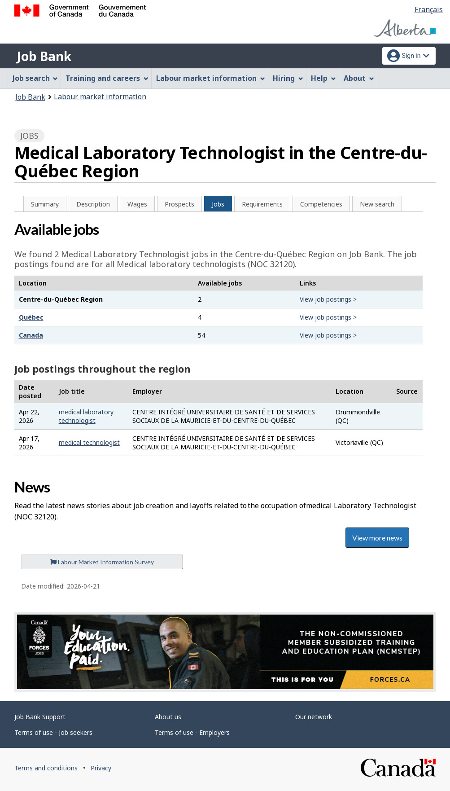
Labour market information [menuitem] (210, 78)
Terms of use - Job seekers (53, 732)
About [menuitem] (359, 78)
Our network (313, 716)
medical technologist (89, 442)
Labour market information (100, 96)
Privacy (101, 768)
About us (168, 716)
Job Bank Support (40, 716)
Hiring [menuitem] (288, 78)
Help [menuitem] (323, 78)
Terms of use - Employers (192, 732)
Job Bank (44, 56)
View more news (377, 537)
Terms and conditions (46, 768)
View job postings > (328, 299)
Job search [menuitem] (35, 78)
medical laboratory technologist (86, 416)
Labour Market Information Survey (102, 562)
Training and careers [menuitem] (107, 78)
